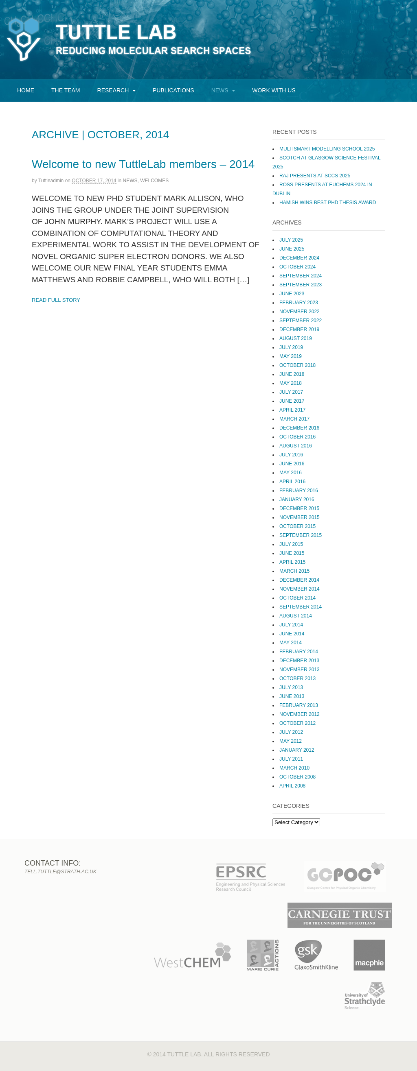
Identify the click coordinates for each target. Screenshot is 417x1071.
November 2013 (299, 669)
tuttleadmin (51, 180)
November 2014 (299, 589)
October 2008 (297, 777)
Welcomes (154, 180)
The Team (65, 90)
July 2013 (291, 687)
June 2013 (291, 696)
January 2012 (296, 750)
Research (113, 90)
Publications (173, 90)
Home (25, 90)
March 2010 (294, 768)
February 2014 (298, 651)
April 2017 (292, 410)
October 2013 (297, 678)
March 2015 (294, 571)
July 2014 (291, 625)
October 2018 (297, 365)
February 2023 (298, 302)
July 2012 (291, 732)
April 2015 (292, 562)
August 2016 (295, 446)
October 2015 (297, 526)
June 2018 (291, 374)
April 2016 (292, 481)
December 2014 (299, 580)
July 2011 (291, 759)
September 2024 (300, 276)
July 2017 (291, 392)
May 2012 (290, 741)
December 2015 (299, 508)
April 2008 (292, 786)
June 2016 (291, 464)
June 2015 (291, 553)
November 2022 (299, 311)
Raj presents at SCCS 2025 (314, 176)
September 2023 (300, 285)
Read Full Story (56, 300)
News (219, 90)
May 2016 (290, 473)
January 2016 (296, 499)
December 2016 (299, 428)
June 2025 (291, 249)
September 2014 (300, 607)
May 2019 (290, 356)
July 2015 (291, 544)
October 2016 (297, 437)
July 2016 (291, 455)
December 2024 (299, 258)
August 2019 (295, 338)
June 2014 (291, 634)
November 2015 (299, 517)
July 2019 (291, 347)
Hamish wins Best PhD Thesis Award (327, 202)
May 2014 (290, 643)
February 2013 (298, 705)
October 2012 (297, 723)
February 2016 (298, 490)
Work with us (274, 90)
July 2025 (291, 240)
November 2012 (299, 714)
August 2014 (295, 616)
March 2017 (294, 419)
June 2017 (291, 401)
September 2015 (300, 535)
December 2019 (299, 329)
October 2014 (297, 598)
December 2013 (299, 660)
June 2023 (291, 294)
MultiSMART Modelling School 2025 (327, 149)
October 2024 (297, 267)
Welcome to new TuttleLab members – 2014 (143, 164)
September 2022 (300, 320)
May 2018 (290, 383)
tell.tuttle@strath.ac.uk (60, 872)
